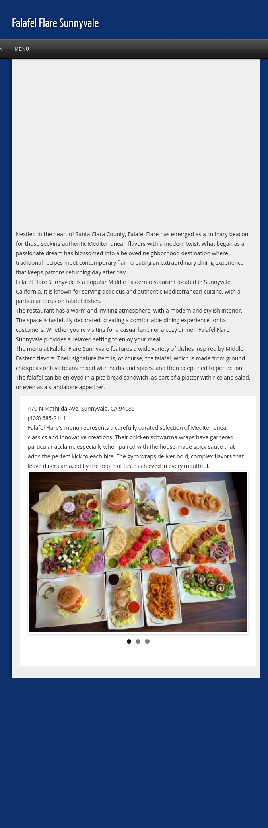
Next (235, 554)
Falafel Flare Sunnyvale (55, 23)
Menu (22, 49)
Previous (41, 554)
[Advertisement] (74, 147)
